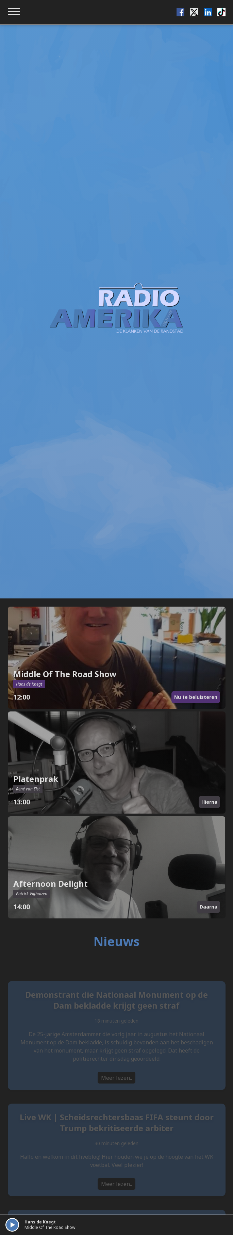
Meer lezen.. (116, 1085)
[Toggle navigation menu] (14, 11)
